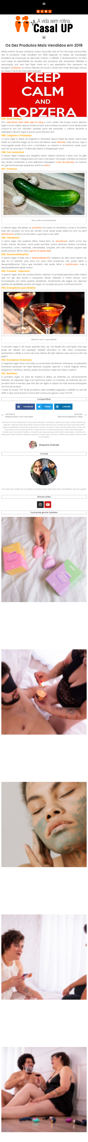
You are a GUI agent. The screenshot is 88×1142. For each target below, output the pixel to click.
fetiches (61, 142)
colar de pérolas (65, 162)
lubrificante (7, 234)
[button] (44, 3)
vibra (47, 165)
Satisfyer (16, 67)
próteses (36, 227)
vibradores (61, 241)
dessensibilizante (41, 257)
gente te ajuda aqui (40, 250)
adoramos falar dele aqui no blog (24, 122)
